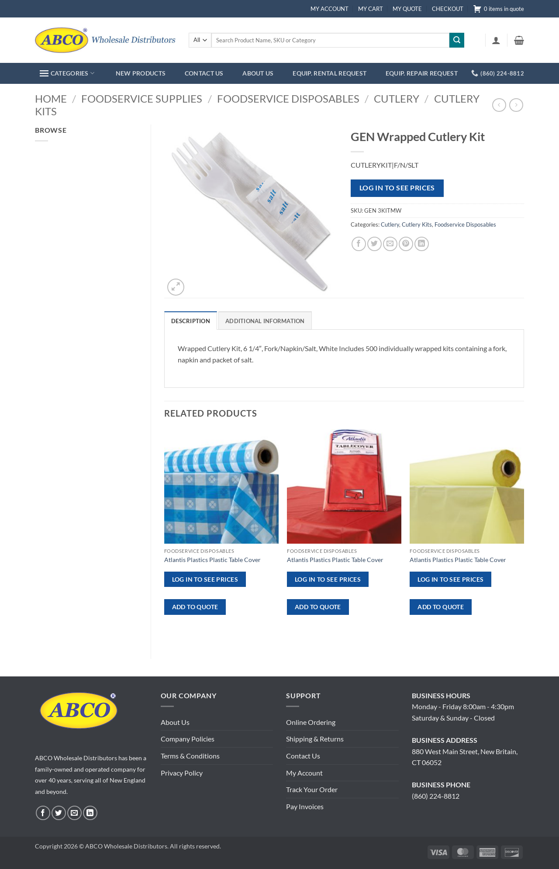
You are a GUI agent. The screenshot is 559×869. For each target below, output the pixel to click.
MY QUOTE (407, 8)
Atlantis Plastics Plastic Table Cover (212, 559)
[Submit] (456, 40)
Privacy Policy (182, 773)
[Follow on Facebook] (43, 813)
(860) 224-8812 (435, 796)
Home (51, 98)
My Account (304, 773)
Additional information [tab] (265, 320)
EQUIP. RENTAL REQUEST (329, 73)
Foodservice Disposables (288, 98)
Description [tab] (190, 320)
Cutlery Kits (417, 224)
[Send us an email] (74, 813)
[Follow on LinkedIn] (90, 813)
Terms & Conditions (190, 756)
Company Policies (187, 739)
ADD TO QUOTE (195, 606)
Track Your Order (312, 789)
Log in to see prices (397, 188)
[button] (496, 40)
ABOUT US (257, 73)
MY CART (370, 8)
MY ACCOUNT (330, 8)
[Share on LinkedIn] (421, 244)
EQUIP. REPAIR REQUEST (422, 73)
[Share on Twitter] (374, 244)
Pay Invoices (305, 806)
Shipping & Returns (315, 739)
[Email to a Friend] (390, 244)
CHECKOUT (447, 8)
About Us (175, 722)
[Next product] (499, 105)
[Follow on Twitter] (59, 813)
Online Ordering (310, 722)
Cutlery (396, 98)
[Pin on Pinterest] (406, 244)
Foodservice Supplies (141, 98)
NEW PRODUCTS (141, 73)
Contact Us (303, 756)
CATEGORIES (67, 73)
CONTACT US (204, 73)
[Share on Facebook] (359, 244)
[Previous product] (516, 105)
